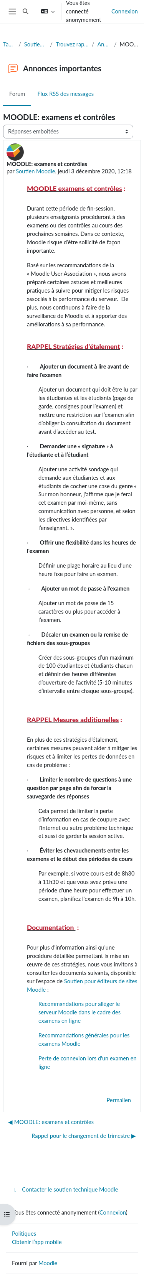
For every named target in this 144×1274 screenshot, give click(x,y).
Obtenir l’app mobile (37, 1242)
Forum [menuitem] (17, 94)
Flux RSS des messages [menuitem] (65, 94)
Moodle (47, 1263)
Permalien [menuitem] (118, 1100)
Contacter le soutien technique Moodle (65, 1189)
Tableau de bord (9, 44)
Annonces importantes (104, 44)
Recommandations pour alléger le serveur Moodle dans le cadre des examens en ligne (79, 1012)
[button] (25, 11)
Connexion (124, 11)
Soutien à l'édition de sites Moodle (35, 44)
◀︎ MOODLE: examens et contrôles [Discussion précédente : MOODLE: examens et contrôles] (51, 1122)
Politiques (24, 1233)
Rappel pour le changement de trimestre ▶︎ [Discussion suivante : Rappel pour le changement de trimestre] (83, 1135)
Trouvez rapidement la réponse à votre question (72, 44)
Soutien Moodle (35, 171)
